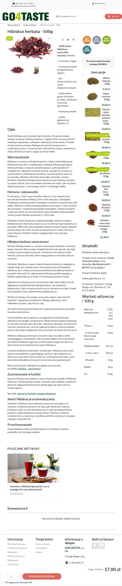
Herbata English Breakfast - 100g (105, 172)
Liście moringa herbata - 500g (105, 137)
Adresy (38, 552)
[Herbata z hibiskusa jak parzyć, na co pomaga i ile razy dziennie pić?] (33, 476)
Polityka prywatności (17, 548)
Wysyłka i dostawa (16, 544)
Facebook (95, 546)
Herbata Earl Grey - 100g (106, 190)
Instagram (102, 546)
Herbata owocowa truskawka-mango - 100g (104, 226)
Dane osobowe (42, 544)
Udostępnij (62, 39)
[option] (30, 47)
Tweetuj (68, 39)
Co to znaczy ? (97, 267)
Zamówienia (41, 548)
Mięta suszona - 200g (106, 96)
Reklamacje (12, 560)
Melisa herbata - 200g (106, 81)
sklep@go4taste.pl (66, 16)
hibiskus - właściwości (29, 368)
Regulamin (12, 552)
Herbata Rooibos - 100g (106, 207)
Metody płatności (16, 556)
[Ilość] (11, 576)
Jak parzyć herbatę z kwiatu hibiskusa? (36, 393)
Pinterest (73, 39)
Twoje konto (44, 539)
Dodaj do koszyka (42, 576)
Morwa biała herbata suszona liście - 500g (106, 116)
